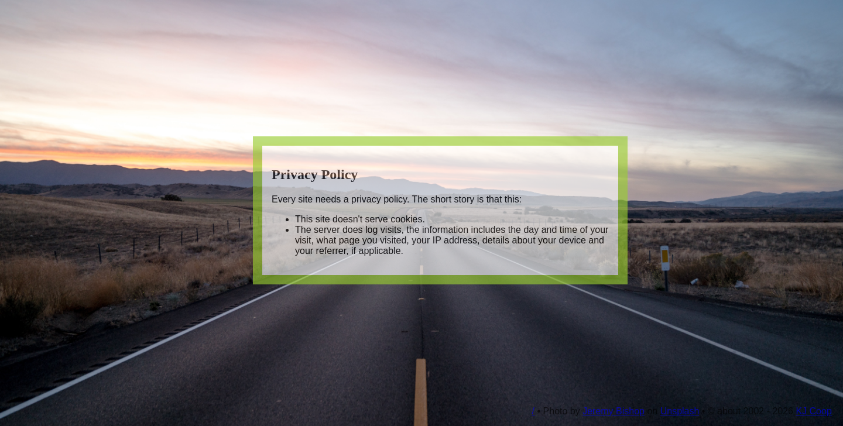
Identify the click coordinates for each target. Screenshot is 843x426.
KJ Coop (813, 411)
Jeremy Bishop (613, 411)
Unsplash (680, 411)
